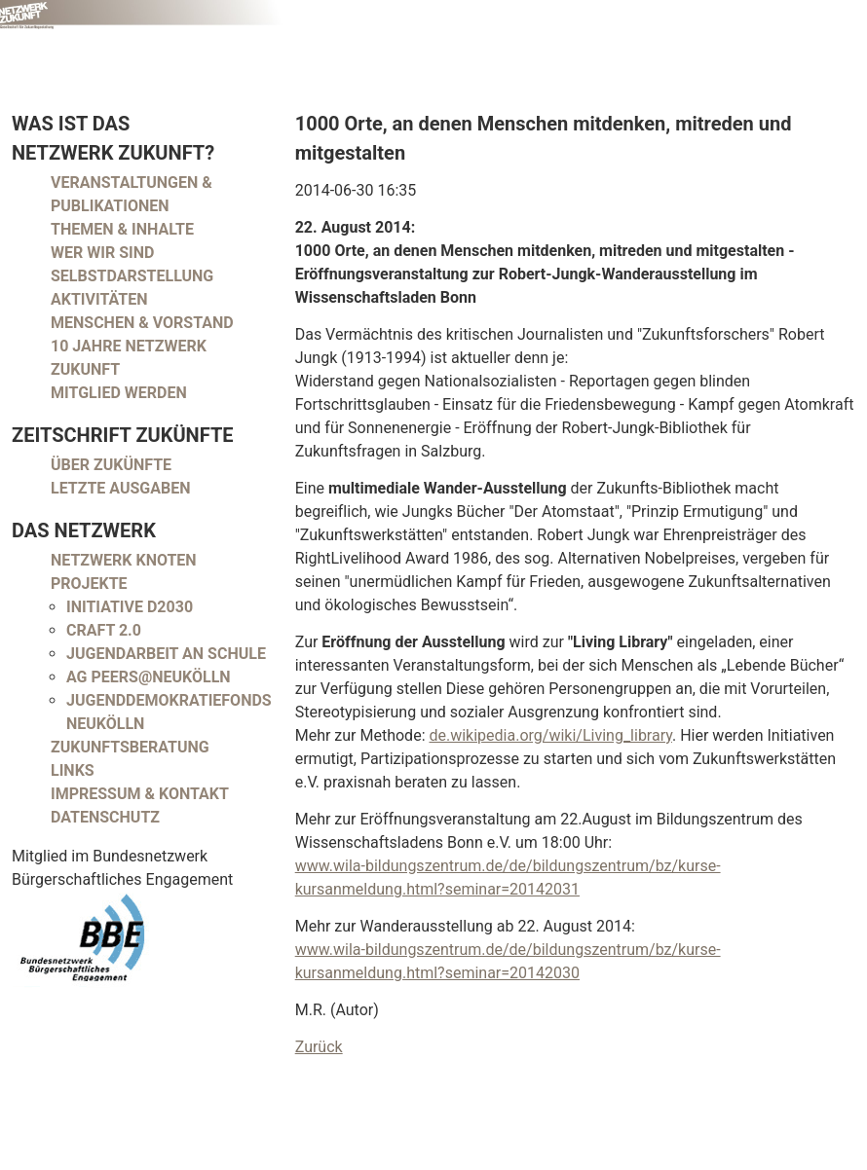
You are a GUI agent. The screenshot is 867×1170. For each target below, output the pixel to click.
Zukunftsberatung (130, 747)
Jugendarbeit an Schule (166, 653)
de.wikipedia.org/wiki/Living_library (550, 735)
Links (72, 770)
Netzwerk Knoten (124, 560)
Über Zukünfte (111, 465)
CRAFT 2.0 (103, 630)
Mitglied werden (119, 393)
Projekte (89, 583)
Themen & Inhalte (122, 229)
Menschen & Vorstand (142, 322)
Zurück (319, 1047)
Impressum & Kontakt (140, 794)
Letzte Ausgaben (121, 488)
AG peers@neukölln (148, 677)
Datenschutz (105, 817)
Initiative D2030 (129, 607)
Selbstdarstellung (132, 276)
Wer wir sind (102, 252)
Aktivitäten (99, 299)
